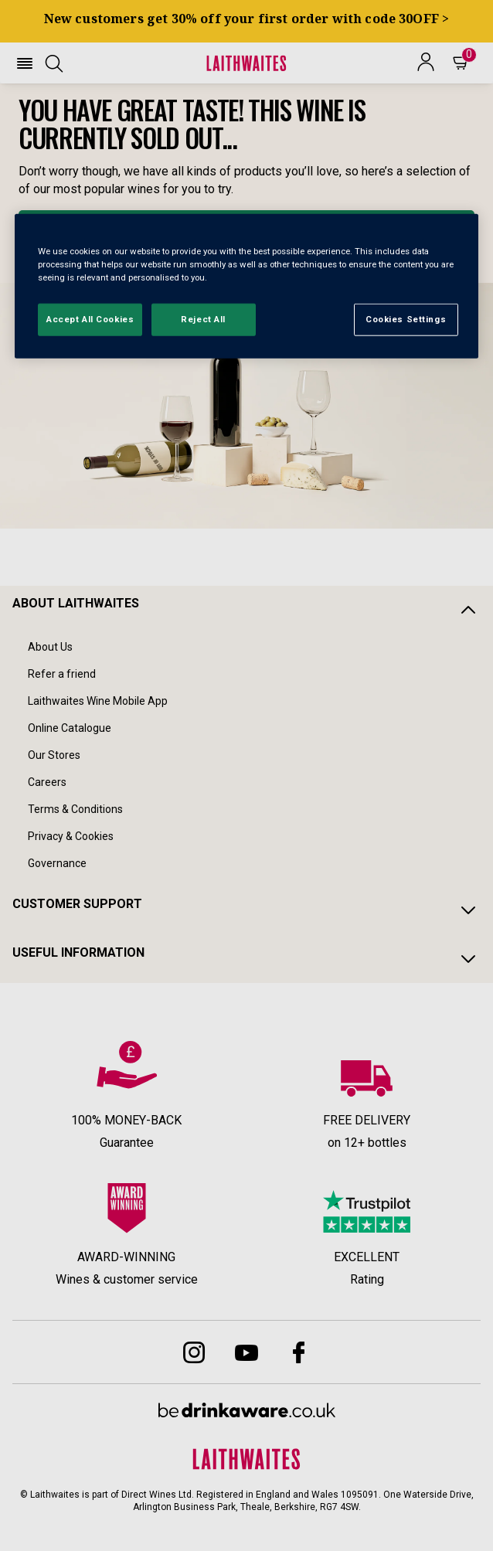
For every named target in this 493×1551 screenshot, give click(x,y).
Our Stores (54, 755)
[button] (24, 63)
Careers (47, 782)
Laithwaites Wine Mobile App (98, 701)
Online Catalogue (69, 728)
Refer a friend (62, 674)
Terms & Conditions (75, 809)
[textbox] (246, 147)
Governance (57, 863)
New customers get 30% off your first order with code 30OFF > (247, 18)
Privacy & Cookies (71, 836)
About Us (50, 647)
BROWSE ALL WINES (246, 231)
